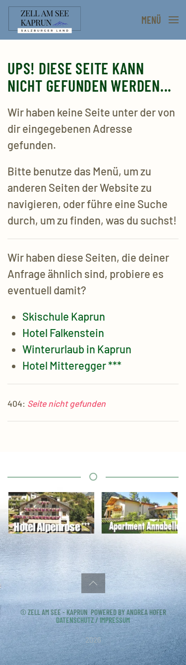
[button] (160, 20)
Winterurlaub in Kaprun (76, 348)
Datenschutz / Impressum (93, 619)
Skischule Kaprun (63, 316)
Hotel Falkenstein (63, 332)
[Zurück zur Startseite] (46, 20)
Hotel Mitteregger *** (72, 365)
